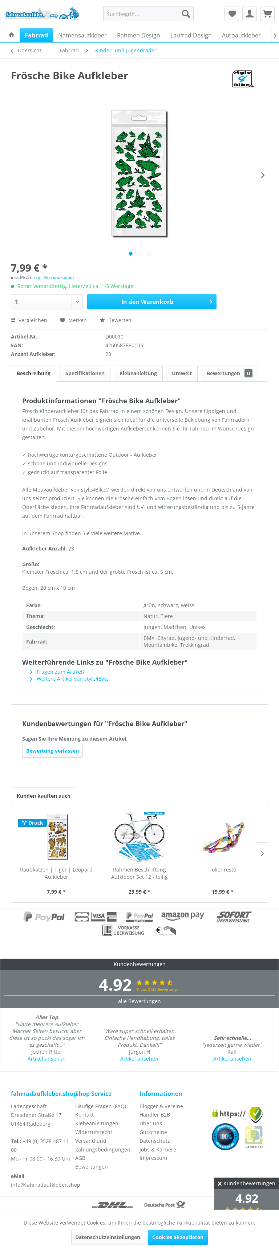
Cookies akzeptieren (177, 1237)
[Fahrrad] (36, 35)
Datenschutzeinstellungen (107, 1237)
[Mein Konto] (249, 14)
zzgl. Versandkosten (53, 277)
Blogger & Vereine (161, 1106)
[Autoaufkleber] (241, 35)
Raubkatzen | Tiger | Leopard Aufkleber (56, 873)
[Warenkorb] (267, 14)
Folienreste (222, 869)
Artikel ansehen (47, 1058)
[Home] (12, 35)
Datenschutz (155, 1140)
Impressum (153, 1157)
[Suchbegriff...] (148, 14)
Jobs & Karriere (158, 1149)
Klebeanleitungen (96, 1123)
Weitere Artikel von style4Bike (69, 678)
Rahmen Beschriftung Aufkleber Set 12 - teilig (139, 873)
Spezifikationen (85, 373)
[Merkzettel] (232, 14)
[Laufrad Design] (191, 35)
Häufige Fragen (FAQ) (100, 1106)
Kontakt (84, 1114)
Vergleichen (29, 320)
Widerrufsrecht (93, 1132)
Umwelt (182, 373)
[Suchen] (186, 14)
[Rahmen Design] (138, 35)
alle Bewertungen (139, 1001)
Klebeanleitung (138, 373)
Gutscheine (153, 1132)
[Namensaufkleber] (82, 35)
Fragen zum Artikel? (57, 671)
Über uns (151, 1123)
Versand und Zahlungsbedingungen (102, 1145)
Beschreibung (33, 373)
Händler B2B (155, 1114)
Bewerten (116, 320)
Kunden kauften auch (43, 795)
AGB (80, 1157)
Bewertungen (229, 373)
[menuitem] (148, 14)
